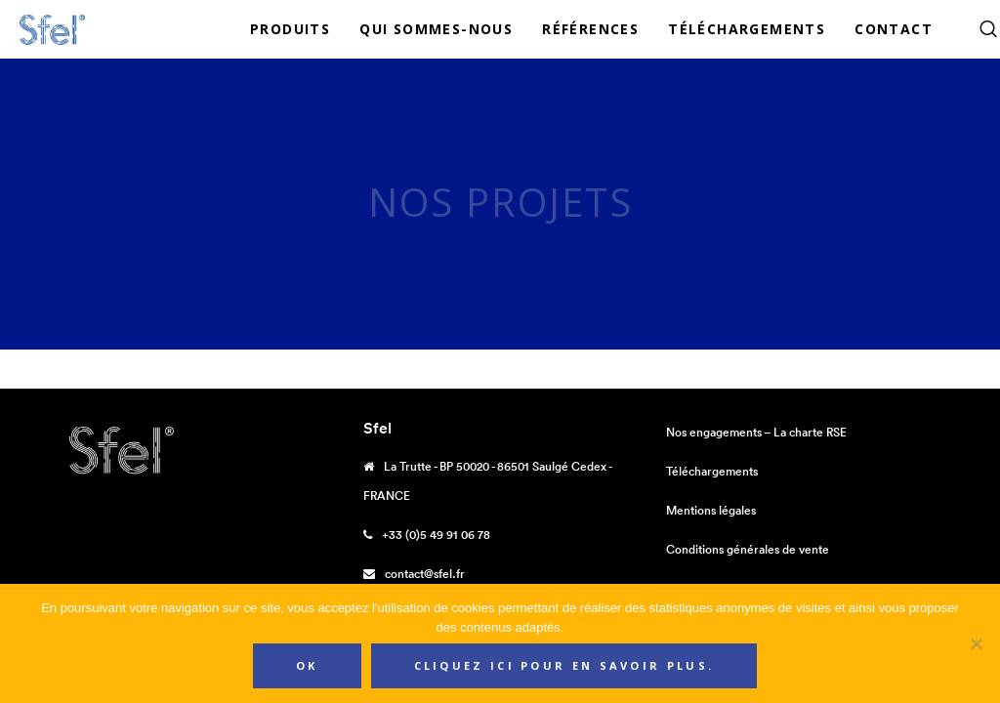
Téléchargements (712, 471)
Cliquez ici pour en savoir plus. (564, 665)
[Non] (975, 643)
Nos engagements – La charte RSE (756, 432)
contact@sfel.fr (425, 573)
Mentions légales (711, 510)
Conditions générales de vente (747, 549)
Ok (307, 665)
